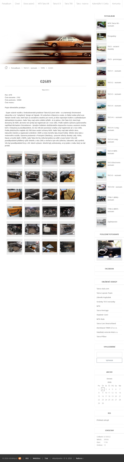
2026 (109, 382)
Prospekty (112, 36)
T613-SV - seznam (115, 187)
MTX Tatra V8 (43, 3)
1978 (43, 68)
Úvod (17, 3)
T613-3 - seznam (114, 94)
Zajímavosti (112, 222)
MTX (98, 306)
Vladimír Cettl (102, 315)
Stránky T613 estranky (106, 302)
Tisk (46, 458)
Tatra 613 (57, 3)
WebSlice (36, 458)
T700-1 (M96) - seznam (113, 198)
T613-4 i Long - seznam (114, 129)
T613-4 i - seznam (115, 117)
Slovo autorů (28, 3)
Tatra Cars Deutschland (106, 323)
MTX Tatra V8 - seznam (114, 24)
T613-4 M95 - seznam (113, 152)
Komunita (116, 3)
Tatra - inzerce (82, 3)
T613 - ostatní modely (113, 47)
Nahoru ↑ (80, 458)
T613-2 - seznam (114, 82)
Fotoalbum (6, 3)
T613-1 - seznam (30, 68)
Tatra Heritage (102, 310)
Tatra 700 (69, 3)
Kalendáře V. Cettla (100, 3)
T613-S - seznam (114, 175)
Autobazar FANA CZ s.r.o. (107, 328)
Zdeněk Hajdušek (104, 297)
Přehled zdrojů (103, 420)
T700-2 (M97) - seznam (113, 210)
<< (99, 379)
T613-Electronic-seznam (114, 163)
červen (109, 379)
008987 (109, 259)
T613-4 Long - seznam (113, 140)
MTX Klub (101, 319)
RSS (27, 458)
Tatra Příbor (102, 336)
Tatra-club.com (103, 288)
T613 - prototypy (115, 59)
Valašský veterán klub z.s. (107, 332)
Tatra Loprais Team (104, 293)
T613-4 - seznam (114, 106)
